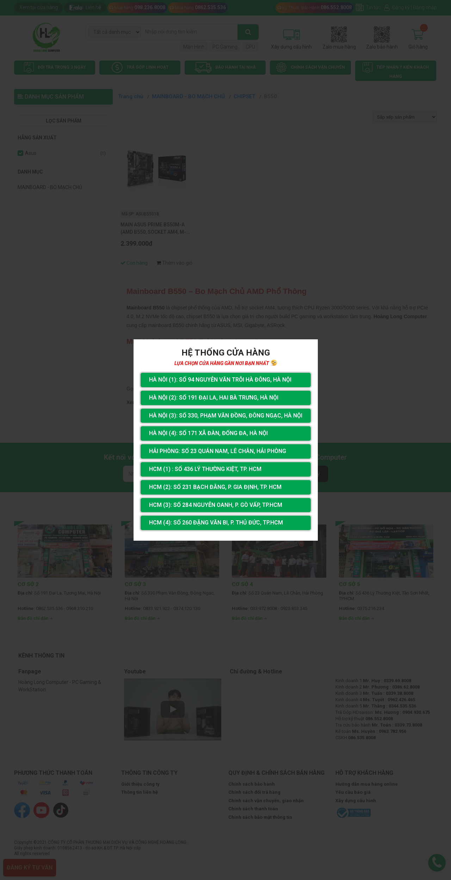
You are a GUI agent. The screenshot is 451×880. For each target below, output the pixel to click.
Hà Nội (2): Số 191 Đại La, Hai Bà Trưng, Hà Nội (213, 397)
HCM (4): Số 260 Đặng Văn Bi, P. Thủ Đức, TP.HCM (216, 522)
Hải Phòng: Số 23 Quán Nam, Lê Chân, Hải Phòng (217, 451)
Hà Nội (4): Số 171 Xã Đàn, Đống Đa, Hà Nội (208, 433)
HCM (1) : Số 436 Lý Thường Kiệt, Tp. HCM (205, 469)
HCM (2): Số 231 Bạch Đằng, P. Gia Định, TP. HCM (215, 487)
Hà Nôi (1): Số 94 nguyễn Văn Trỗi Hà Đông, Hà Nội (220, 379)
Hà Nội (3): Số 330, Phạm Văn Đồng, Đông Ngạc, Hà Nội (225, 415)
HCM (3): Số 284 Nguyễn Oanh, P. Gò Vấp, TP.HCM (215, 505)
